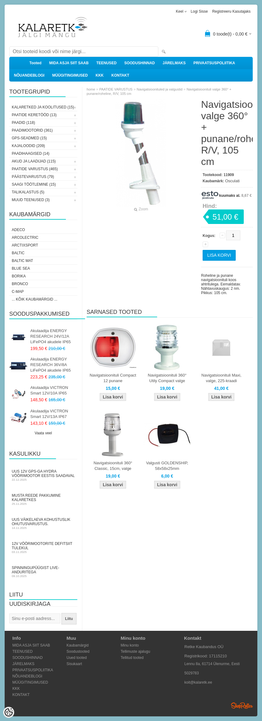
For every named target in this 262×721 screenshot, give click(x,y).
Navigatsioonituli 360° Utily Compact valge (167, 378)
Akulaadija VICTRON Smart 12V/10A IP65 (49, 390)
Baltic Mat (22, 261)
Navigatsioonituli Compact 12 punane (113, 378)
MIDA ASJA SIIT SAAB (68, 63)
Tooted (35, 63)
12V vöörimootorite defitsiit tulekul (43, 548)
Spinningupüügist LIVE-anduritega (43, 572)
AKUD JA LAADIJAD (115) (34, 161)
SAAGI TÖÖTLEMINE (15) (34, 184)
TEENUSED (106, 63)
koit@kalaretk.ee (198, 682)
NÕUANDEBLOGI (29, 75)
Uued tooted (77, 658)
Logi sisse (199, 11)
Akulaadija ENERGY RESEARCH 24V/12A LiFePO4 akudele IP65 (50, 336)
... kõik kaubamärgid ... (34, 299)
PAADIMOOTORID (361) (32, 130)
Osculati (232, 181)
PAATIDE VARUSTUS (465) (35, 169)
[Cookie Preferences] (8, 712)
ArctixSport (25, 245)
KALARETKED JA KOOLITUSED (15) (43, 107)
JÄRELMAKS (174, 63)
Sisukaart (74, 664)
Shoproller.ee (242, 705)
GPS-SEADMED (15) (29, 138)
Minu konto (130, 645)
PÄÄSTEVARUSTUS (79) (33, 177)
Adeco (18, 230)
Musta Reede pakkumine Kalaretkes (43, 499)
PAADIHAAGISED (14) (30, 153)
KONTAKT (120, 75)
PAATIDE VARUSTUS (116, 89)
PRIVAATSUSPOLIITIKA (214, 63)
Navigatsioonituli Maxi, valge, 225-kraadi (221, 378)
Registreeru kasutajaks (231, 11)
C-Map (18, 291)
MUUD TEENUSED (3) (30, 200)
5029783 (191, 673)
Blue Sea (21, 268)
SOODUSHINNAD (139, 63)
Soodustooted (78, 651)
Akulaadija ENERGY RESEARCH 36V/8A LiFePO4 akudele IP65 (50, 365)
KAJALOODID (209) (28, 146)
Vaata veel (43, 433)
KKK (100, 75)
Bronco (20, 284)
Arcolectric (25, 237)
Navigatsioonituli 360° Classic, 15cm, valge (112, 466)
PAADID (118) (23, 122)
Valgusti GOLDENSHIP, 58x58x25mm (167, 466)
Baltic (18, 253)
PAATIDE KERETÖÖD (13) (34, 115)
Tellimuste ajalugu (135, 651)
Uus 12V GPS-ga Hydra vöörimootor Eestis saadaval (43, 475)
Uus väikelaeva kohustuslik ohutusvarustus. (43, 523)
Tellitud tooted (132, 658)
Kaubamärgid (77, 645)
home (91, 89)
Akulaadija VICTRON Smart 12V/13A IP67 (49, 414)
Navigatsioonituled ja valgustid (160, 89)
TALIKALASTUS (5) (28, 192)
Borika (19, 276)
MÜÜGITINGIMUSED (70, 75)
